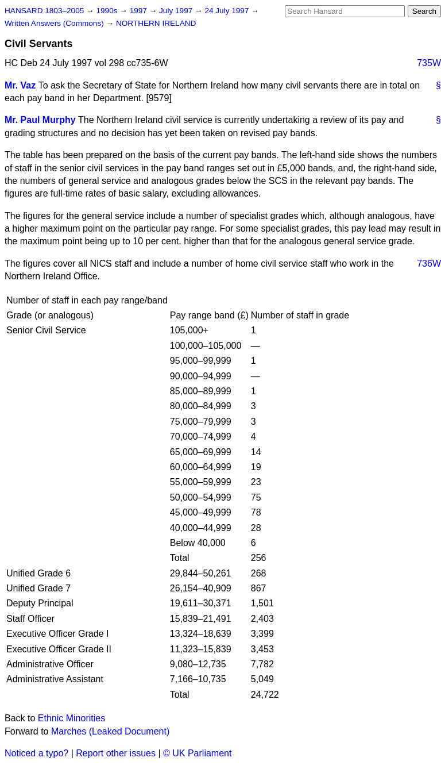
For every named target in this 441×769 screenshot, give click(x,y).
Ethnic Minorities (71, 718)
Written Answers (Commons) (55, 23)
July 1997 (177, 10)
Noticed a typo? (36, 753)
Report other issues (116, 753)
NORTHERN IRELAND (156, 23)
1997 (139, 10)
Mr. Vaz (20, 85)
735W (429, 63)
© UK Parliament (197, 753)
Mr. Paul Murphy (40, 120)
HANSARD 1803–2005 (44, 10)
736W (429, 263)
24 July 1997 (227, 10)
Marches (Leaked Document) (110, 731)
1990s (107, 10)
